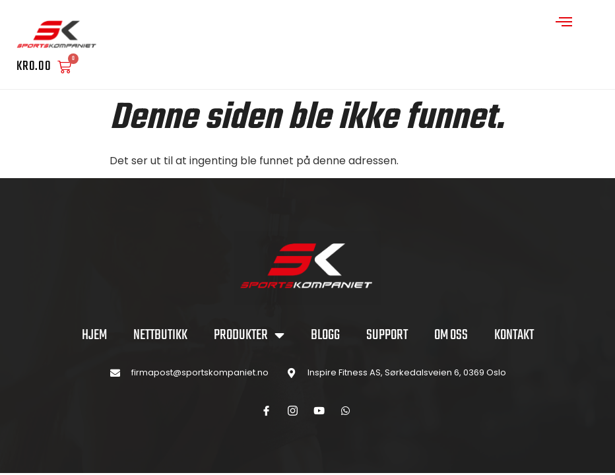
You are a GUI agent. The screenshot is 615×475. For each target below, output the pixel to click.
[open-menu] (564, 23)
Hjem (94, 335)
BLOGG (325, 335)
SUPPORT (387, 335)
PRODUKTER (249, 335)
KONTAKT (514, 335)
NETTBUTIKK (160, 335)
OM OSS (451, 335)
